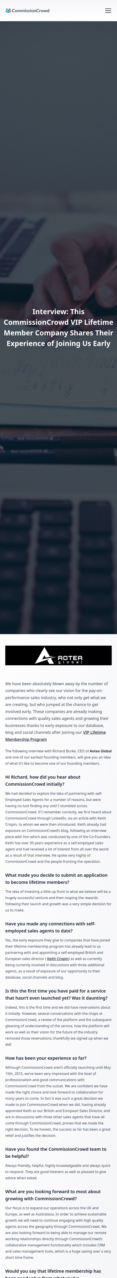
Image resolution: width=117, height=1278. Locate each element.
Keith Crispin (57, 958)
